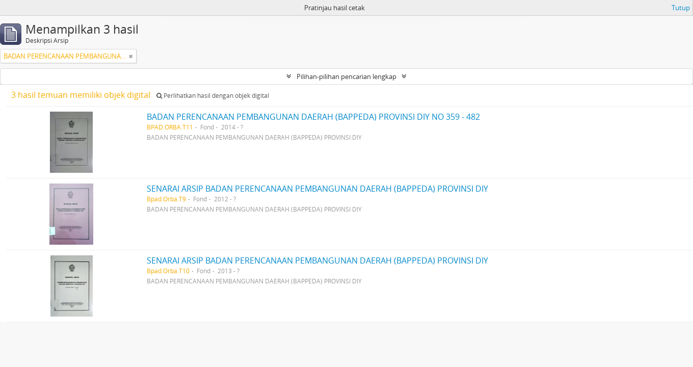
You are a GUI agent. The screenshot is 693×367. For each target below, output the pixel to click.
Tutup (681, 7)
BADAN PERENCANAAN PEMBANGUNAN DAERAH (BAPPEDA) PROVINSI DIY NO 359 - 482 (313, 116)
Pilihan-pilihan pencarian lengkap (346, 76)
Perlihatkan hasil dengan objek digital (212, 95)
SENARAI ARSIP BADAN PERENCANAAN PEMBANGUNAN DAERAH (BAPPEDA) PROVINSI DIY (317, 188)
